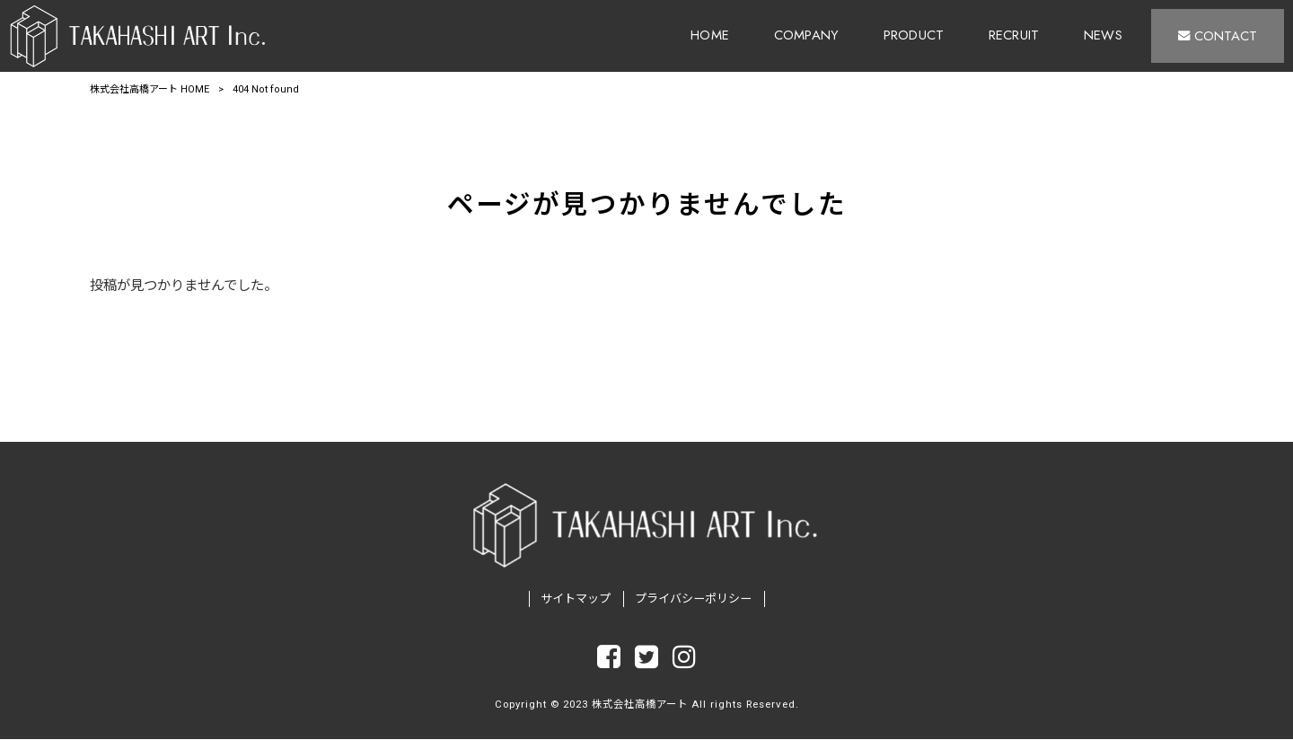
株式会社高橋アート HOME (149, 89)
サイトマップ (576, 599)
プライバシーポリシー (693, 599)
